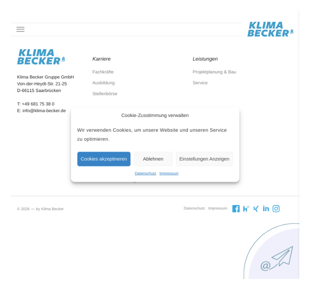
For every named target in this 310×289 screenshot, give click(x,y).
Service (197, 86)
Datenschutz (146, 171)
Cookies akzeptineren (107, 157)
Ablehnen (153, 157)
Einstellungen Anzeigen (201, 157)
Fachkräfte (106, 76)
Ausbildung (106, 86)
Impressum (168, 171)
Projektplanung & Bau (210, 76)
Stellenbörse (108, 97)
